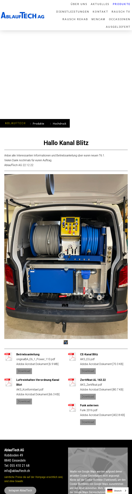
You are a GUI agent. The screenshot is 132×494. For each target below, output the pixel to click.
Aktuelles (100, 4)
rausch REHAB (75, 19)
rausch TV (121, 11)
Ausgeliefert (118, 26)
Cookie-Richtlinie (94, 479)
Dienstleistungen (72, 11)
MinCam (98, 19)
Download (24, 371)
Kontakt (100, 11)
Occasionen (119, 19)
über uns (79, 4)
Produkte (121, 4)
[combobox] (117, 490)
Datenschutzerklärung (100, 492)
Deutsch (114, 491)
